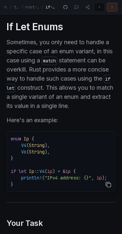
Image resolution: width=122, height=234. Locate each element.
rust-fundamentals (32, 7)
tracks (16, 7)
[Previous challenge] (99, 7)
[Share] (87, 7)
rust (6, 7)
